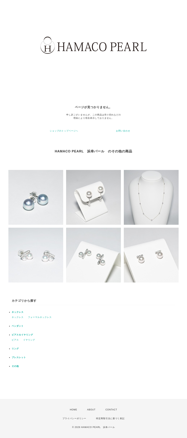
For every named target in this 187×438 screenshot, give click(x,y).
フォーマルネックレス (40, 317)
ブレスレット (19, 357)
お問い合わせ (123, 131)
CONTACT (111, 409)
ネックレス (18, 312)
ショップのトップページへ (64, 131)
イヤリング (29, 340)
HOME (73, 409)
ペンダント (18, 326)
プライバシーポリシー (74, 418)
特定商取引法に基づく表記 (110, 418)
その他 (15, 366)
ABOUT (91, 409)
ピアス (15, 340)
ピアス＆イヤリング (22, 334)
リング (15, 348)
